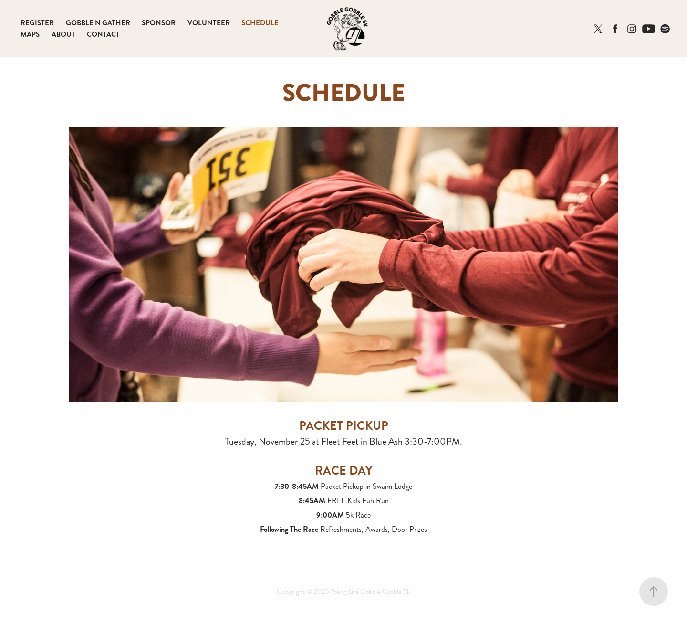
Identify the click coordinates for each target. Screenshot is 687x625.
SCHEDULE (260, 23)
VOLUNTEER (208, 23)
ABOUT (63, 34)
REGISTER (37, 23)
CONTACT (103, 34)
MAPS (30, 34)
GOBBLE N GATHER (98, 23)
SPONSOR (159, 23)
